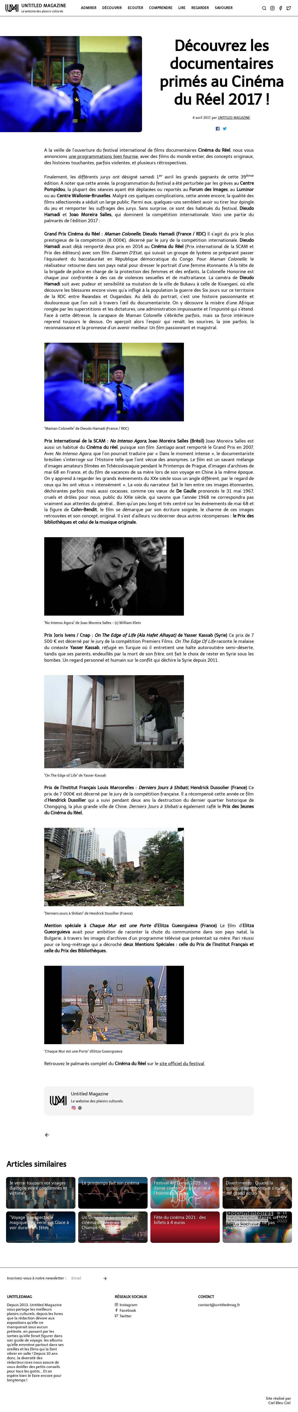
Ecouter (135, 8)
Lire (181, 8)
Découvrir (112, 8)
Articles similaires (36, 1164)
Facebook (125, 1310)
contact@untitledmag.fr (219, 1305)
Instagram (126, 1305)
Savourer (224, 8)
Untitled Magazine (234, 118)
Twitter (123, 1316)
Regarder (200, 8)
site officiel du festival (181, 1063)
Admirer (88, 8)
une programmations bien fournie (103, 156)
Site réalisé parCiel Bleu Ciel (278, 1400)
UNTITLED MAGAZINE (43, 8)
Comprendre (160, 8)
